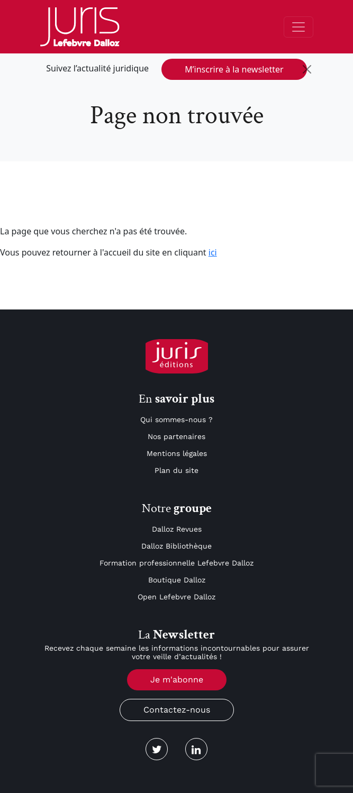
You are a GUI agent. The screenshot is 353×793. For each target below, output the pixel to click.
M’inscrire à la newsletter (234, 69)
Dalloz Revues (177, 529)
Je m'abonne (176, 679)
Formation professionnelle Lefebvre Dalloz (176, 563)
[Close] (307, 69)
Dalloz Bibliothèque (176, 546)
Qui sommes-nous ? (176, 419)
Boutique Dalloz (176, 580)
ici (213, 252)
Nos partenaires (176, 436)
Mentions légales (177, 453)
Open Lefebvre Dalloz (176, 597)
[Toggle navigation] (298, 27)
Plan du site (176, 470)
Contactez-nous (176, 710)
